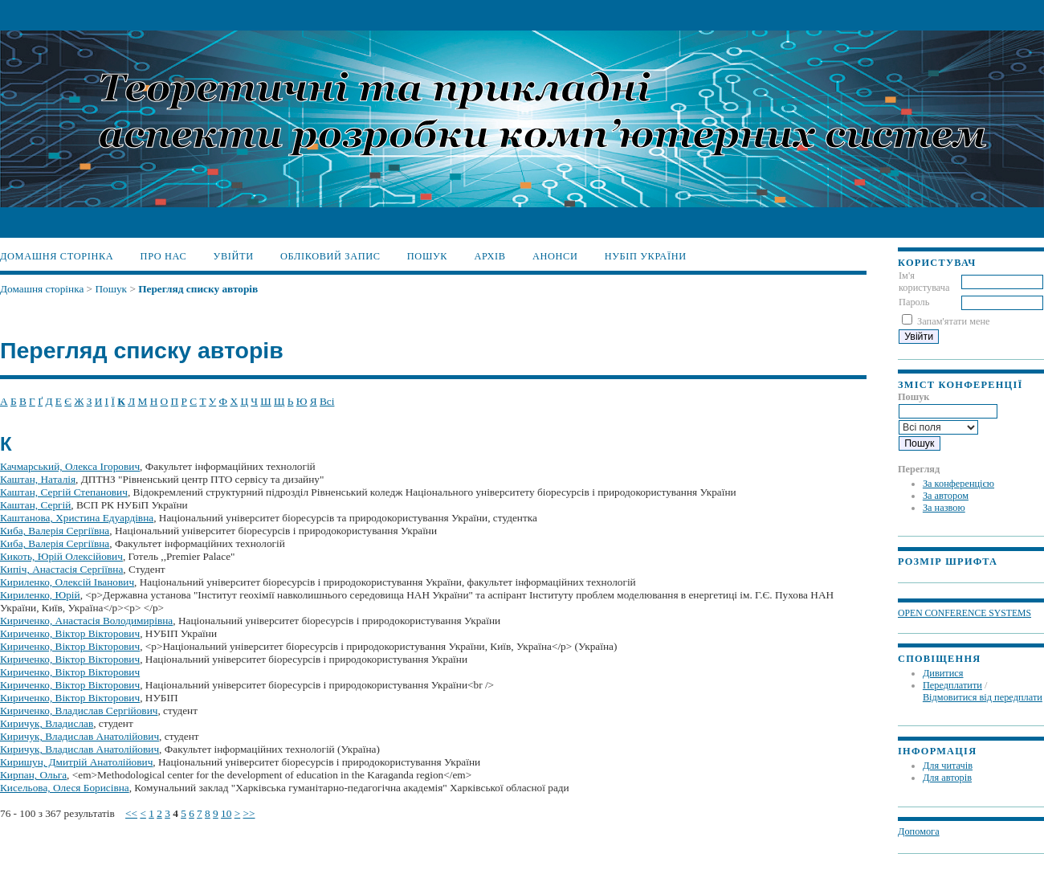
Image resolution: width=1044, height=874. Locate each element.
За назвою (944, 507)
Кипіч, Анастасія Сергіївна (61, 569)
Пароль (914, 302)
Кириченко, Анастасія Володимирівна (86, 621)
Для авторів (947, 777)
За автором (946, 495)
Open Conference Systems (964, 613)
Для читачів (948, 765)
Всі (327, 401)
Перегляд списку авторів (198, 289)
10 (226, 813)
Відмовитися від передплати (982, 697)
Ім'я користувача (924, 281)
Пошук (427, 256)
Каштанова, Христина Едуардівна (76, 518)
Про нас (164, 256)
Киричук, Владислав (46, 723)
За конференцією (958, 483)
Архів (489, 256)
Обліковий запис (330, 256)
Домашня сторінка (56, 256)
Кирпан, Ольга (33, 775)
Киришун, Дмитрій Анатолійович (76, 762)
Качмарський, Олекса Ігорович (70, 466)
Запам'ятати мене (953, 321)
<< (131, 813)
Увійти (234, 256)
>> (249, 813)
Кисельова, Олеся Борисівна (64, 788)
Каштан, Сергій (35, 505)
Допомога (919, 831)
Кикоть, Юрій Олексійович (61, 556)
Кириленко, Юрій (40, 595)
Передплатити (952, 685)
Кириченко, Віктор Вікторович (70, 633)
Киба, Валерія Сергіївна (54, 531)
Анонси (555, 256)
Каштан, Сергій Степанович (64, 492)
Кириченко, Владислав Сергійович (78, 711)
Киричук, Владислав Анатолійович (79, 736)
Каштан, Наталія (37, 479)
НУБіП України (646, 256)
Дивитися (943, 673)
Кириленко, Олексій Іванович (67, 582)
